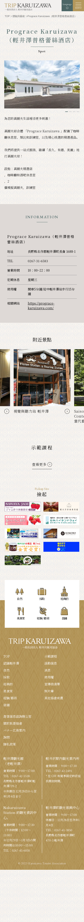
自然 (6, 670)
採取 (6, 677)
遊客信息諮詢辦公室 (17, 716)
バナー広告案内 (14, 730)
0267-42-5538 (21, 776)
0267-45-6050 (21, 850)
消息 (47, 670)
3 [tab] (74, 111)
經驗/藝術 (10, 698)
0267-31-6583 (38, 261)
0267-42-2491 (63, 771)
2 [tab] (70, 111)
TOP (6, 656)
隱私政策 (9, 744)
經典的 (8, 684)
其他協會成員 (53, 698)
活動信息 (50, 663)
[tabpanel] (42, 84)
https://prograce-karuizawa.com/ (41, 305)
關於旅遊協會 (12, 723)
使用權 (49, 677)
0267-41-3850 (63, 830)
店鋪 (6, 705)
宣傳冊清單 (52, 684)
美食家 (8, 691)
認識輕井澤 (11, 663)
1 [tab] (66, 111)
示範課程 (50, 656)
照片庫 (49, 691)
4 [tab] (78, 111)
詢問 (6, 737)
